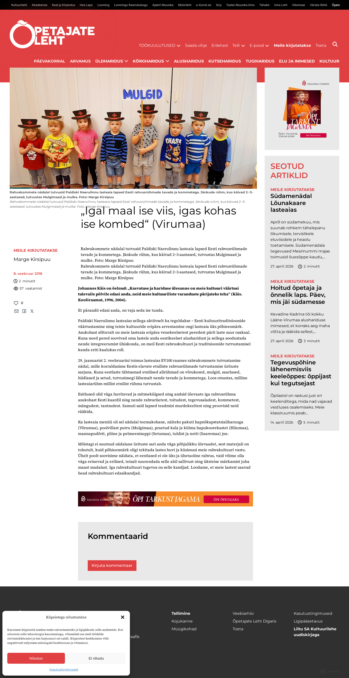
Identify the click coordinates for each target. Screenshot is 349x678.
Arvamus (80, 61)
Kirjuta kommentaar (112, 565)
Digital (329, 671)
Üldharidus (109, 61)
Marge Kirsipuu (32, 259)
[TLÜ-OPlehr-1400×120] (165, 498)
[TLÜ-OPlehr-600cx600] (301, 108)
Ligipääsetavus (308, 621)
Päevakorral (49, 61)
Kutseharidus (224, 61)
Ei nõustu (96, 658)
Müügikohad (184, 629)
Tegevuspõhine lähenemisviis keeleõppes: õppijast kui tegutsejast (300, 373)
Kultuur (329, 61)
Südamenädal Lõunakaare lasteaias (291, 203)
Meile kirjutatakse (292, 45)
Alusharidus (189, 61)
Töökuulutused (157, 45)
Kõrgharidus (148, 61)
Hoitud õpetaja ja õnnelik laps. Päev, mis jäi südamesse (297, 294)
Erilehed (220, 45)
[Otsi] (335, 44)
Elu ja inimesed (297, 61)
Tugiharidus (260, 61)
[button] (122, 617)
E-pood (257, 45)
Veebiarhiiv (243, 613)
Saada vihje (196, 45)
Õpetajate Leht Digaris (254, 621)
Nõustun (36, 658)
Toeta (321, 45)
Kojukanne (182, 621)
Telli (236, 45)
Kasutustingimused (63, 669)
